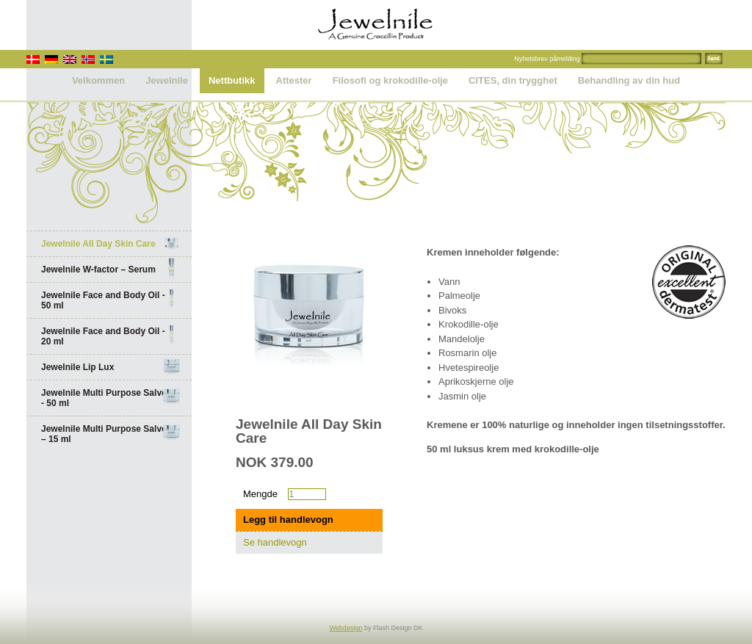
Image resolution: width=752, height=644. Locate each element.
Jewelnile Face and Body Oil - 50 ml (111, 300)
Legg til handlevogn (288, 519)
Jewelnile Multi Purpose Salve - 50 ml (111, 398)
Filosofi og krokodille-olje (390, 80)
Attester (294, 80)
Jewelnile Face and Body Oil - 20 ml (111, 336)
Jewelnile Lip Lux (111, 367)
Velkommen (98, 80)
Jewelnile (166, 80)
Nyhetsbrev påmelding (547, 58)
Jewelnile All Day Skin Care (111, 244)
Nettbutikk (232, 80)
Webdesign (346, 628)
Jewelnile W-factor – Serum (111, 269)
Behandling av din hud (629, 80)
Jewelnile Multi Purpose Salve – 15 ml (111, 434)
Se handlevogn (275, 542)
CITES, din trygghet (513, 80)
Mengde (260, 493)
